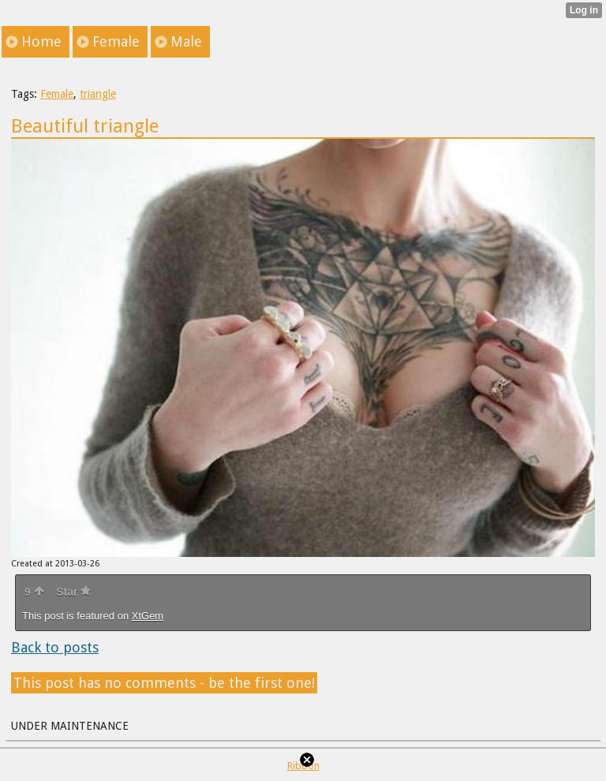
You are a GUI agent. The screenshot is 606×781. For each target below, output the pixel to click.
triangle (98, 94)
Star (73, 591)
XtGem (147, 616)
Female (56, 94)
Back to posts (55, 647)
